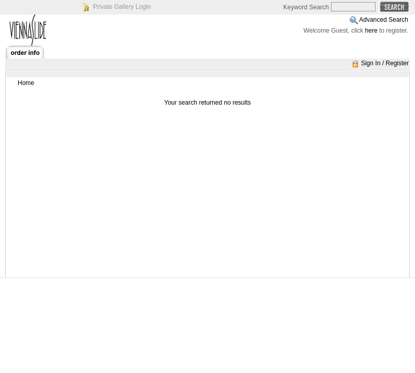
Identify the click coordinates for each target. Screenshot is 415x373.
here (371, 30)
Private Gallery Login (121, 6)
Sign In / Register (385, 63)
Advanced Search (383, 19)
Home (26, 83)
